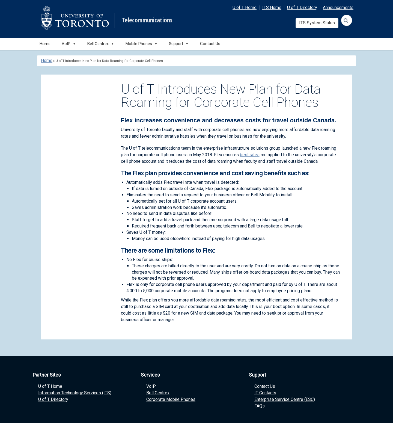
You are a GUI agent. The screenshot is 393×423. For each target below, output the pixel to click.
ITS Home (271, 7)
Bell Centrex (157, 392)
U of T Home (245, 7)
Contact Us (210, 43)
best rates (250, 154)
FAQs (259, 406)
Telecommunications (147, 20)
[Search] (346, 20)
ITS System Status (317, 22)
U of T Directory (302, 7)
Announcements (338, 7)
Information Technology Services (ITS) (74, 392)
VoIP (151, 386)
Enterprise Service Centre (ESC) (284, 399)
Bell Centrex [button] (100, 44)
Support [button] (179, 44)
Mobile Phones (142, 44)
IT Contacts (265, 392)
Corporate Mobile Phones (170, 399)
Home (45, 43)
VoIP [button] (69, 44)
